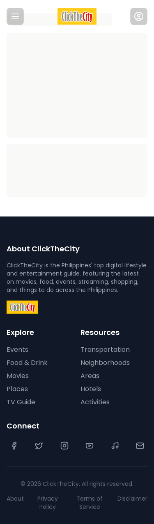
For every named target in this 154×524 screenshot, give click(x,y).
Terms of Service (89, 502)
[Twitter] (39, 445)
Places (17, 389)
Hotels (90, 389)
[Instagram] (64, 445)
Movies (18, 375)
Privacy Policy (47, 502)
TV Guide (21, 402)
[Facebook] (14, 445)
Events (17, 349)
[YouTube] (89, 445)
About (15, 498)
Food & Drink (27, 362)
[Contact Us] (140, 445)
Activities (95, 402)
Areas (89, 375)
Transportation (105, 349)
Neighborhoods (105, 362)
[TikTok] (115, 445)
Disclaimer (132, 498)
